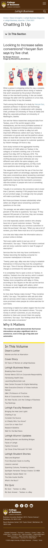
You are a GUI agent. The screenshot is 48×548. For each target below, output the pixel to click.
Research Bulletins (12, 428)
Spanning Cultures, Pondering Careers (19, 467)
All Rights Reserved (25, 540)
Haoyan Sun (39, 104)
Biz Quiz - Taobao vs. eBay (15, 489)
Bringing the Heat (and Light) (16, 411)
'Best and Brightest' (12, 458)
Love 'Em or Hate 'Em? (14, 424)
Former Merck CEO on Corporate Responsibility (23, 374)
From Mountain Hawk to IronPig (17, 461)
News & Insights (16, 18)
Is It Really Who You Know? (15, 421)
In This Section (17, 34)
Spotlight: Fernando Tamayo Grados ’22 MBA (22, 471)
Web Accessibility (27, 534)
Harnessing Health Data (14, 378)
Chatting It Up (10, 415)
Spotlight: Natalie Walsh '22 (15, 474)
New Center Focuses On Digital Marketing (21, 384)
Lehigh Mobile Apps (38, 534)
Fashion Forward (11, 446)
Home (5, 18)
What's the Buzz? (11, 480)
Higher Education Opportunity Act (28, 536)
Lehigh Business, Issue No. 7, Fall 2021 (19, 20)
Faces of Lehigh (11, 443)
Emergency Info (16, 534)
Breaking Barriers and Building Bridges (20, 439)
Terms (40, 540)
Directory (27, 532)
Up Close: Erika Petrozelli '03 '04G (18, 449)
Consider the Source (13, 418)
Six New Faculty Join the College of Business (22, 400)
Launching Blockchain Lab (15, 381)
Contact (34, 532)
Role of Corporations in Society (17, 396)
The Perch (20, 532)
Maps (38, 532)
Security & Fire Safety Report (28, 538)
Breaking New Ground (13, 371)
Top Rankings (10, 403)
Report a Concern (12, 536)
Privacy (35, 540)
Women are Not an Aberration (16, 354)
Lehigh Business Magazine (34, 18)
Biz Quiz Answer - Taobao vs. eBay (18, 492)
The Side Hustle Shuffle (14, 477)
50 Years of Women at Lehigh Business (20, 363)
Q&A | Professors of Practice (16, 393)
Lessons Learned (11, 464)
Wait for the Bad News (13, 431)
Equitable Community (10, 532)
